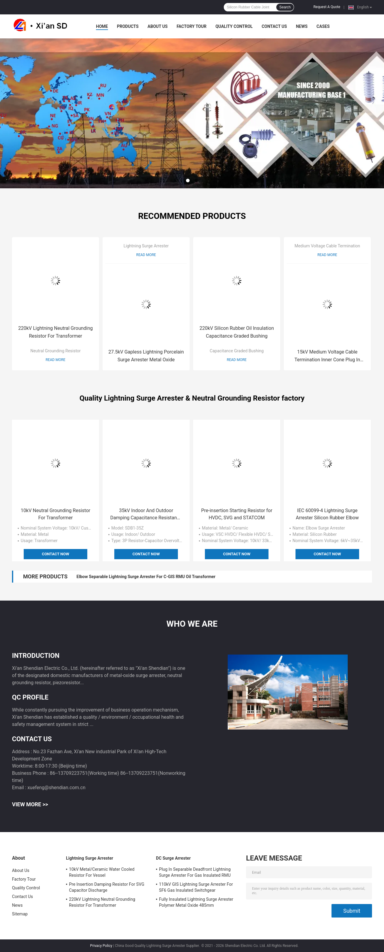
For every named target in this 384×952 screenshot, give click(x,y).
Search (285, 7)
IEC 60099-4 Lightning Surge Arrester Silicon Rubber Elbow (327, 514)
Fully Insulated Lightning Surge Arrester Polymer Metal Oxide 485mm (196, 902)
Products (128, 26)
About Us (158, 26)
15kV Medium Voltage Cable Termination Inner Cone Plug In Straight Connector (327, 356)
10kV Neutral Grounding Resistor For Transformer (55, 514)
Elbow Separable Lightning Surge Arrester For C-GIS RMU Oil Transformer (145, 576)
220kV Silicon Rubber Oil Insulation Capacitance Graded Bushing (237, 332)
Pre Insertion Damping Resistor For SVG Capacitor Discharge (106, 887)
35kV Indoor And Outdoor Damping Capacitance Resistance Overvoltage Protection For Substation (146, 514)
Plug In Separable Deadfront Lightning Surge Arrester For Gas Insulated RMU (195, 872)
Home (102, 26)
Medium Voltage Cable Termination (327, 245)
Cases (323, 26)
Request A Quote (327, 7)
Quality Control (234, 26)
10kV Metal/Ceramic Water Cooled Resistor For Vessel (101, 872)
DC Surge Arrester (173, 858)
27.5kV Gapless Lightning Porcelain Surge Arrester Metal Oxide (146, 356)
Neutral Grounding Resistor (55, 350)
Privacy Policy (101, 946)
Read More (55, 360)
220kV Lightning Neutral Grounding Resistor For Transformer (55, 332)
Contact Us (274, 26)
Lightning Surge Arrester (146, 245)
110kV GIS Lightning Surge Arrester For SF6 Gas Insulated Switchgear (196, 887)
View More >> (30, 804)
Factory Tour (192, 26)
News (302, 26)
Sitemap (20, 914)
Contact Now (55, 554)
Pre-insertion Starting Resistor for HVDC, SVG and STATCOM (236, 514)
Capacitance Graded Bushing (237, 350)
